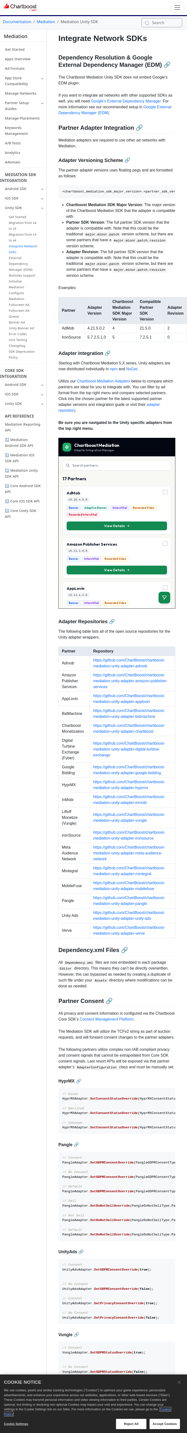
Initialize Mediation (16, 284)
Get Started (15, 49)
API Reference (19, 416)
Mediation (46, 21)
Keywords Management (16, 130)
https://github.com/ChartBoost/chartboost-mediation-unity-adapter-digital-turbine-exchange (129, 749)
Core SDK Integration (13, 373)
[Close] (179, 1382)
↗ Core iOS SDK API (22, 501)
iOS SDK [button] (11, 198)
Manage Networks (20, 93)
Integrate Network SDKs (23, 249)
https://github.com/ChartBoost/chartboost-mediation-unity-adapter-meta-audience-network (129, 853)
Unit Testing (18, 340)
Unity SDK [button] (13, 207)
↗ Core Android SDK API (23, 488)
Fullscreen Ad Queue (19, 313)
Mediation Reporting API (23, 427)
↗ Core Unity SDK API (20, 513)
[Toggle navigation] (177, 7)
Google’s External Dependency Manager (126, 101)
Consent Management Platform (107, 1019)
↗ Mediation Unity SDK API (21, 473)
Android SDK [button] (16, 188)
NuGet (131, 369)
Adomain (12, 162)
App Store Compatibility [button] (16, 81)
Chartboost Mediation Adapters (103, 381)
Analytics (12, 152)
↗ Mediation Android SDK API (19, 442)
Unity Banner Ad (21, 328)
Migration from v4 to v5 (22, 225)
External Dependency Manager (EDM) (21, 264)
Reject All (131, 1424)
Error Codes (18, 334)
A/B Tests (13, 143)
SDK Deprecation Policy (22, 354)
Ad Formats (15, 68)
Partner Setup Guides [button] (17, 105)
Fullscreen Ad (19, 304)
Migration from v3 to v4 (22, 237)
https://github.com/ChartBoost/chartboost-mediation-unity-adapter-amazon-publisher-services (130, 681)
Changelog (17, 345)
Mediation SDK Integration (18, 177)
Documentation (17, 21)
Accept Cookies (165, 1424)
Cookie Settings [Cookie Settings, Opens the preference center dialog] (16, 1424)
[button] (42, 78)
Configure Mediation (16, 296)
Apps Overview (17, 59)
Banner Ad (17, 322)
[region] (93, 1403)
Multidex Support (22, 275)
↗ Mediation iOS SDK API (20, 458)
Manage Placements (22, 118)
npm (113, 369)
